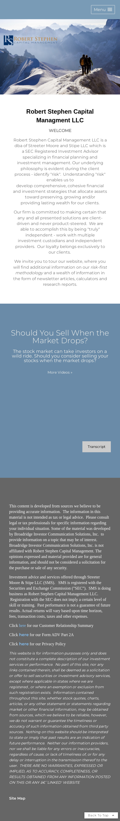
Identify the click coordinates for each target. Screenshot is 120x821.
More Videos (60, 372)
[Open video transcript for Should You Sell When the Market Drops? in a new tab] (96, 446)
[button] (103, 9)
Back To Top (101, 815)
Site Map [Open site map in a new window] (17, 798)
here (22, 625)
